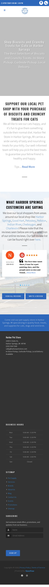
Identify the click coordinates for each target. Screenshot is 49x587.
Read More (28, 167)
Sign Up (13, 555)
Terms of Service (38, 570)
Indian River (14, 224)
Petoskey (30, 220)
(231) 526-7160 (11, 348)
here (37, 239)
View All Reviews (13, 296)
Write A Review (36, 296)
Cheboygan (29, 224)
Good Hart (18, 220)
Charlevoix (12, 228)
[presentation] (20, 545)
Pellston (41, 220)
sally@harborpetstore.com (16, 351)
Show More (31, 272)
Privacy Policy (25, 570)
